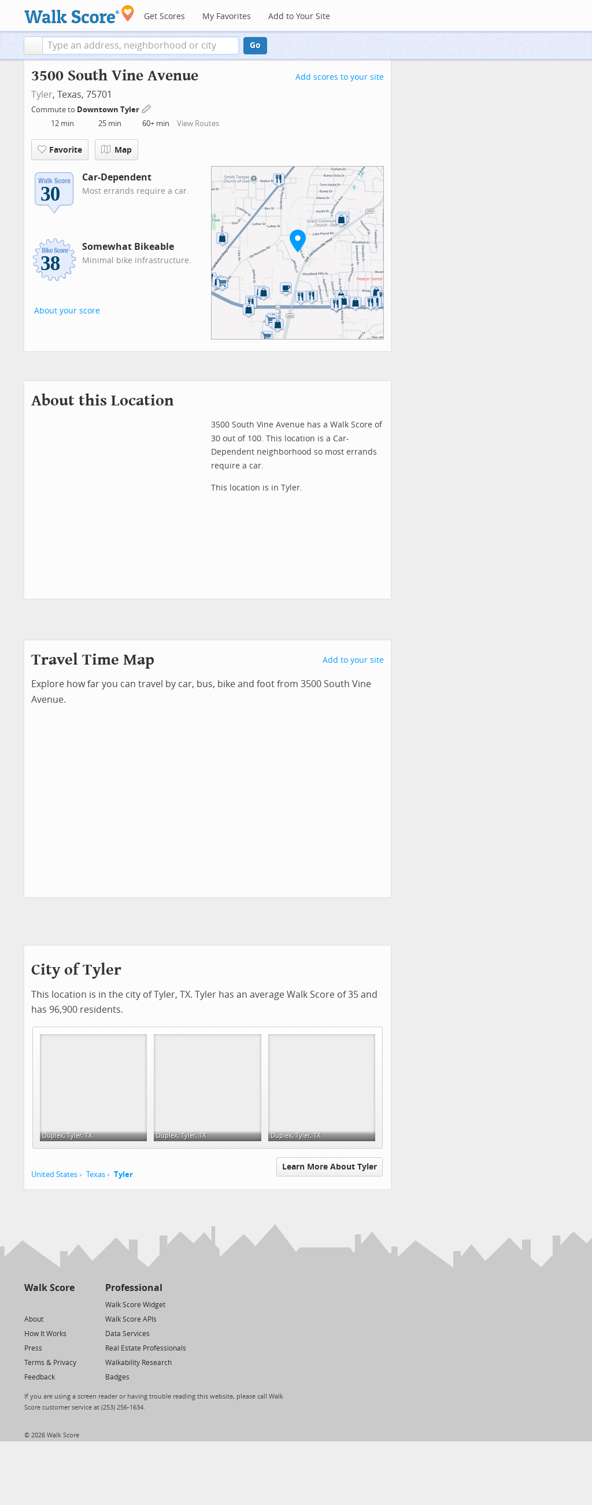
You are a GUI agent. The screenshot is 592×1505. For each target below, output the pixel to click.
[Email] (66, 1304)
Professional (133, 1287)
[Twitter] (31, 1304)
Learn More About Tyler (329, 1167)
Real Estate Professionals (145, 1348)
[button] (33, 45)
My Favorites (226, 16)
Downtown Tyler (109, 109)
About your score (67, 311)
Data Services (127, 1334)
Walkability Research (138, 1363)
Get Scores (164, 16)
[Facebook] (49, 1304)
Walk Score (49, 1287)
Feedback (39, 1377)
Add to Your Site (299, 16)
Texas (95, 1174)
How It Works (45, 1334)
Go (255, 45)
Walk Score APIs (131, 1319)
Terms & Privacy (50, 1363)
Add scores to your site (339, 77)
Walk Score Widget (135, 1305)
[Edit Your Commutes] (147, 107)
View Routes (198, 123)
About (33, 1319)
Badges (117, 1377)
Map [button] (116, 150)
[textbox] (140, 45)
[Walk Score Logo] (79, 14)
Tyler (42, 94)
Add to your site (353, 660)
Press (33, 1348)
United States (54, 1174)
